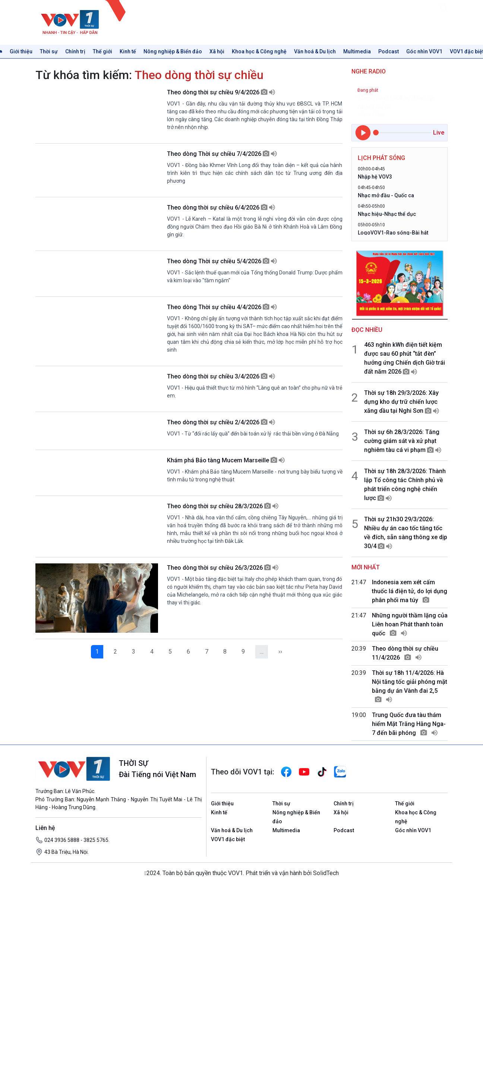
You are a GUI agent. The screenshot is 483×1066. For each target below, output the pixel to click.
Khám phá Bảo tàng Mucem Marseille (226, 662)
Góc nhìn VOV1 (424, 51)
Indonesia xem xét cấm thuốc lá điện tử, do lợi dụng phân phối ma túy (409, 591)
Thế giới (102, 51)
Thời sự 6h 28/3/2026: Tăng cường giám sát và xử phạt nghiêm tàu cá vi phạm (402, 440)
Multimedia (357, 51)
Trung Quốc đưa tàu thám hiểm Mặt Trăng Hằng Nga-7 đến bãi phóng (409, 723)
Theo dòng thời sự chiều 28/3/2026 (222, 743)
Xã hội (216, 51)
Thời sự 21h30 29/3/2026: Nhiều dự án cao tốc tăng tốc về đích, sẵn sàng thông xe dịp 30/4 (405, 533)
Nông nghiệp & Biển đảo (172, 51)
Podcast (388, 51)
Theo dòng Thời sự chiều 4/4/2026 (222, 417)
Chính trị (75, 51)
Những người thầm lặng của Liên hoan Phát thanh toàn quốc (410, 624)
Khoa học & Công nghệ (259, 51)
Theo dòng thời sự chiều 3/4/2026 (221, 499)
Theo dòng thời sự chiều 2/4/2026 (221, 580)
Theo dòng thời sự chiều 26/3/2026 (222, 824)
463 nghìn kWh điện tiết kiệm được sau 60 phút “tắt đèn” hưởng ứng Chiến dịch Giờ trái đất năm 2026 (404, 358)
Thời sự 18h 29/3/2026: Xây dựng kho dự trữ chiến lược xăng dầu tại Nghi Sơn (401, 401)
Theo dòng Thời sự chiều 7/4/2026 (222, 173)
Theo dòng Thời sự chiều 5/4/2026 (222, 336)
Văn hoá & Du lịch (315, 51)
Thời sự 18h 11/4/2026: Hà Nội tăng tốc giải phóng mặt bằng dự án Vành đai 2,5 (409, 686)
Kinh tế (128, 51)
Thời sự (49, 51)
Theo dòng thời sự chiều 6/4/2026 (221, 255)
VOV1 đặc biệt (228, 1016)
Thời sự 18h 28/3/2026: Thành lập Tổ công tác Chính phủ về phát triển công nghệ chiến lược (405, 484)
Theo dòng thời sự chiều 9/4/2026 (221, 92)
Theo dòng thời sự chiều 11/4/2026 (405, 653)
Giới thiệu (21, 51)
